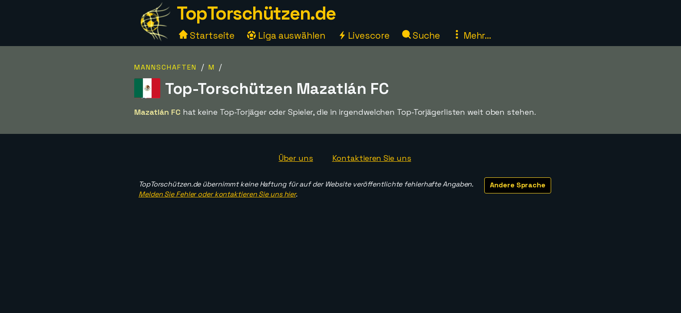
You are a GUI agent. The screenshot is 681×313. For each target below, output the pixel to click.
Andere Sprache (517, 185)
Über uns (295, 158)
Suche (421, 35)
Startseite (207, 35)
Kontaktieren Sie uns (371, 158)
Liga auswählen (286, 35)
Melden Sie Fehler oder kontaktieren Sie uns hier (217, 194)
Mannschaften (165, 67)
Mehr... (472, 35)
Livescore (364, 35)
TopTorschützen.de (256, 13)
